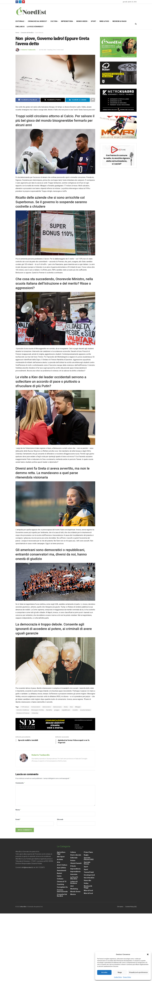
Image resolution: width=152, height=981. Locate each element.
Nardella (49, 710)
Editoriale (20, 21)
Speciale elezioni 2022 (88, 858)
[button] (148, 954)
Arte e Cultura (62, 865)
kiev (71, 707)
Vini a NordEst (89, 878)
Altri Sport (60, 857)
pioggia (56, 710)
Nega (120, 972)
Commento (20, 783)
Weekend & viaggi (88, 887)
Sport (93, 21)
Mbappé (77, 707)
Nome (18, 810)
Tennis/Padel (89, 872)
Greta (66, 707)
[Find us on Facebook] (17, 2)
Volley (86, 883)
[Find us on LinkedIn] (20, 2)
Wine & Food (104, 21)
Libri (72, 886)
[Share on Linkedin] (77, 100)
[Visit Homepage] (34, 11)
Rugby (86, 855)
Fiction (72, 860)
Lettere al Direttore (74, 882)
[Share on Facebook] (28, 100)
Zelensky (35, 713)
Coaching (60, 884)
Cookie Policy (118, 977)
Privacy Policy (127, 977)
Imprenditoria (67, 21)
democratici (47, 707)
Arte (58, 862)
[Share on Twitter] (52, 100)
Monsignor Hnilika (37, 710)
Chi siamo (120, 906)
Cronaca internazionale (62, 890)
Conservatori (35, 707)
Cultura (53, 21)
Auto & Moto (61, 868)
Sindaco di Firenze (23, 713)
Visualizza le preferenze (138, 972)
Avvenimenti (61, 870)
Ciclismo (60, 879)
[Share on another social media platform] (92, 100)
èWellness (20, 26)
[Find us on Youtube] (23, 2)
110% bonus (25, 707)
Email (18, 819)
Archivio (60, 859)
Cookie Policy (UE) (131, 906)
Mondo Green (81, 21)
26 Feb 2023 (42, 50)
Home (17, 32)
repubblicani (66, 710)
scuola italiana (85, 710)
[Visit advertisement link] (55, 724)
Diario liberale (39, 32)
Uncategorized (89, 875)
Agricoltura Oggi (61, 853)
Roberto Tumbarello (29, 50)
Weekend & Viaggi (119, 21)
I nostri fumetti (75, 863)
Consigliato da (62, 887)
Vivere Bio (87, 880)
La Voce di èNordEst (35, 26)
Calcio (59, 876)
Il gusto (73, 866)
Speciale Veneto (87, 863)
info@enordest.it (27, 867)
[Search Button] (136, 24)
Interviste (73, 874)
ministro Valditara (23, 710)
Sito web (60, 819)
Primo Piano (88, 852)
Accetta (104, 972)
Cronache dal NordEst (37, 21)
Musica (73, 894)
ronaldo (75, 710)
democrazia (57, 707)
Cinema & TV (61, 881)
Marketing (74, 889)
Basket (59, 873)
